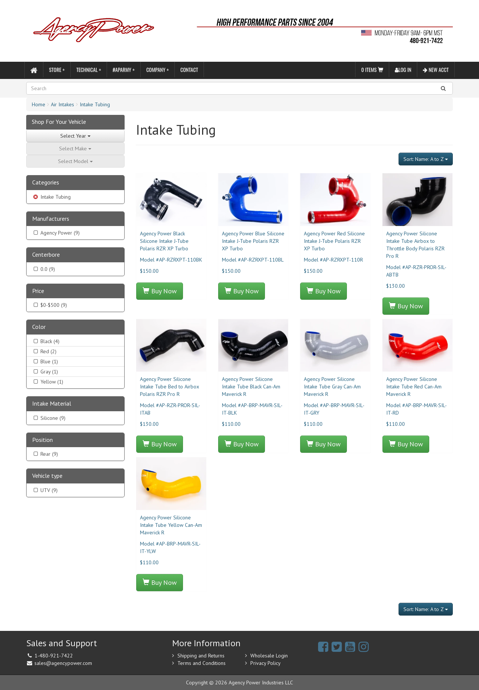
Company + (157, 69)
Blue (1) (45, 361)
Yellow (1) (47, 381)
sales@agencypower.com (63, 663)
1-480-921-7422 (53, 655)
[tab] (75, 182)
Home (38, 104)
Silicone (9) (48, 418)
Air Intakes (62, 104)
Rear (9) (45, 454)
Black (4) (46, 341)
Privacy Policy (265, 663)
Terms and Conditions (201, 663)
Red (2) (44, 351)
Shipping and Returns (201, 655)
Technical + (88, 69)
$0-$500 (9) (49, 305)
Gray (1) (45, 371)
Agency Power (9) (56, 232)
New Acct (436, 69)
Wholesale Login (269, 655)
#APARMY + (124, 69)
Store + (57, 69)
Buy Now (160, 291)
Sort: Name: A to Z (425, 159)
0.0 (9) (43, 269)
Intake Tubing (95, 104)
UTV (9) (45, 490)
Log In (403, 69)
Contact (189, 69)
